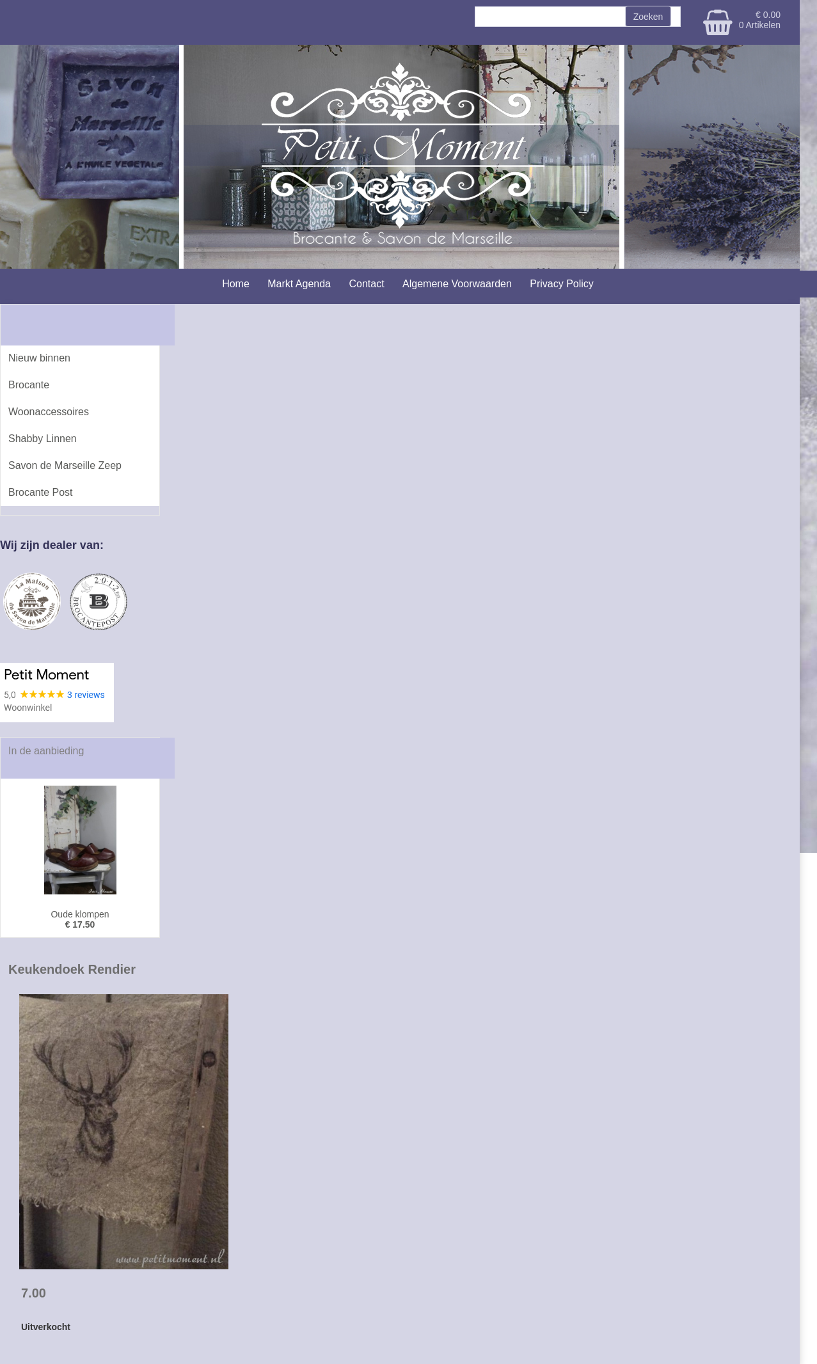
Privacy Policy (562, 283)
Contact (366, 283)
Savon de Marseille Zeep (65, 465)
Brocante (28, 384)
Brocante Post (40, 492)
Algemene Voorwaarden (457, 283)
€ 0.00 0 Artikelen (760, 20)
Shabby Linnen (42, 438)
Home (236, 283)
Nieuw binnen (39, 358)
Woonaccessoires (48, 411)
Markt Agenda (299, 283)
